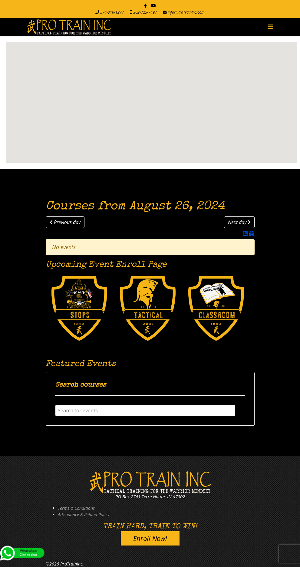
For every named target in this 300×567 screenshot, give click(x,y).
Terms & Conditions (76, 508)
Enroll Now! (150, 538)
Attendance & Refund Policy (83, 514)
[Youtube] (153, 5)
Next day (239, 222)
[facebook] (145, 5)
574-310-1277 (112, 12)
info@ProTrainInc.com (186, 12)
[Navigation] (270, 27)
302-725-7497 (145, 12)
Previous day (65, 222)
